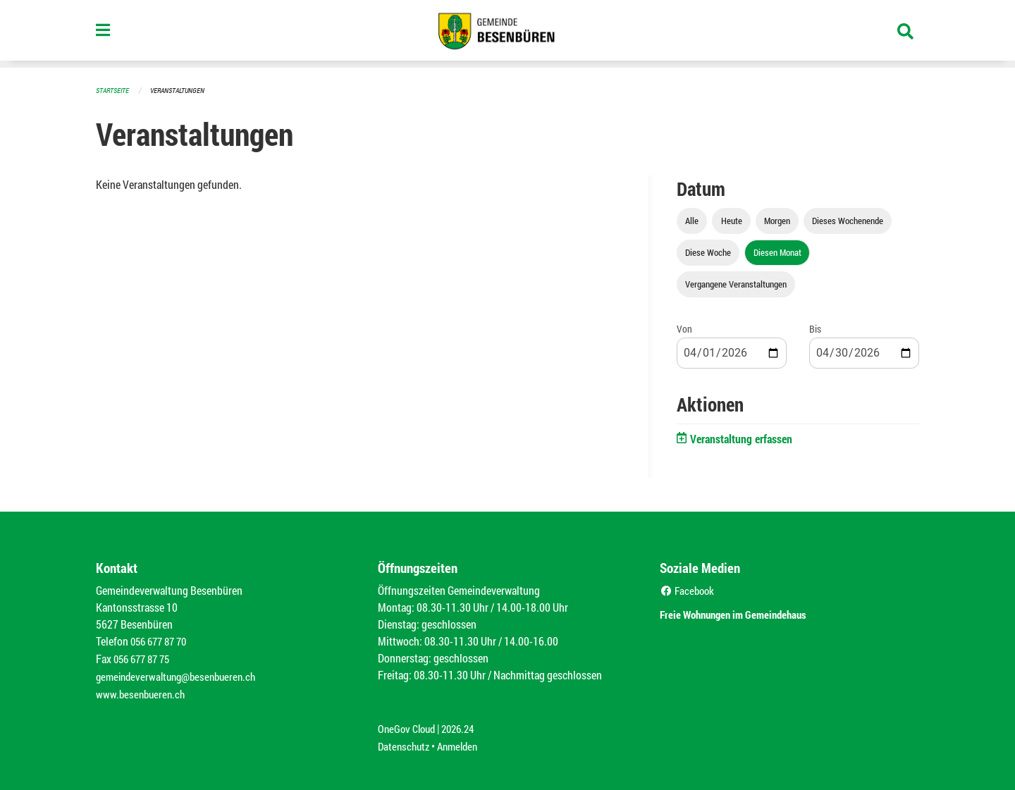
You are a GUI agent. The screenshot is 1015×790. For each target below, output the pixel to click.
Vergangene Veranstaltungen (736, 283)
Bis (815, 328)
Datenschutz (405, 741)
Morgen (777, 220)
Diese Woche (708, 251)
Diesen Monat (777, 251)
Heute (731, 220)
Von (684, 328)
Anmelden (463, 741)
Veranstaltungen (183, 90)
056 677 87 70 (161, 640)
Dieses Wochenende (847, 220)
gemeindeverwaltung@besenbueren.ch (181, 674)
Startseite (114, 90)
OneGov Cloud (408, 724)
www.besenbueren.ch (142, 691)
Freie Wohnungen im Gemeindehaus (753, 612)
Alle (692, 220)
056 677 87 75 (144, 657)
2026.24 (463, 724)
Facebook (689, 589)
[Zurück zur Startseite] (507, 34)
